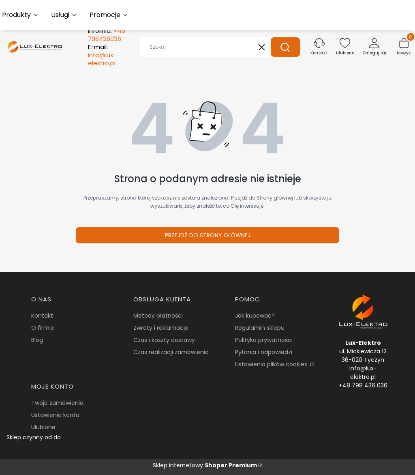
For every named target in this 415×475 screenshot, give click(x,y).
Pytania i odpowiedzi (263, 352)
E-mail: (102, 55)
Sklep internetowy (205, 465)
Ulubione (43, 427)
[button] (285, 47)
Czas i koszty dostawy (164, 340)
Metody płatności (158, 316)
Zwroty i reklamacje (160, 328)
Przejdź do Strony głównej (207, 235)
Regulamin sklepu (260, 328)
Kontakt (42, 316)
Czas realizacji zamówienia (171, 352)
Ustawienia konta (55, 415)
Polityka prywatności (264, 340)
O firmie (42, 328)
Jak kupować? (255, 316)
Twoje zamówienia (57, 403)
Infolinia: (106, 35)
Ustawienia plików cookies (272, 364)
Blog (37, 340)
